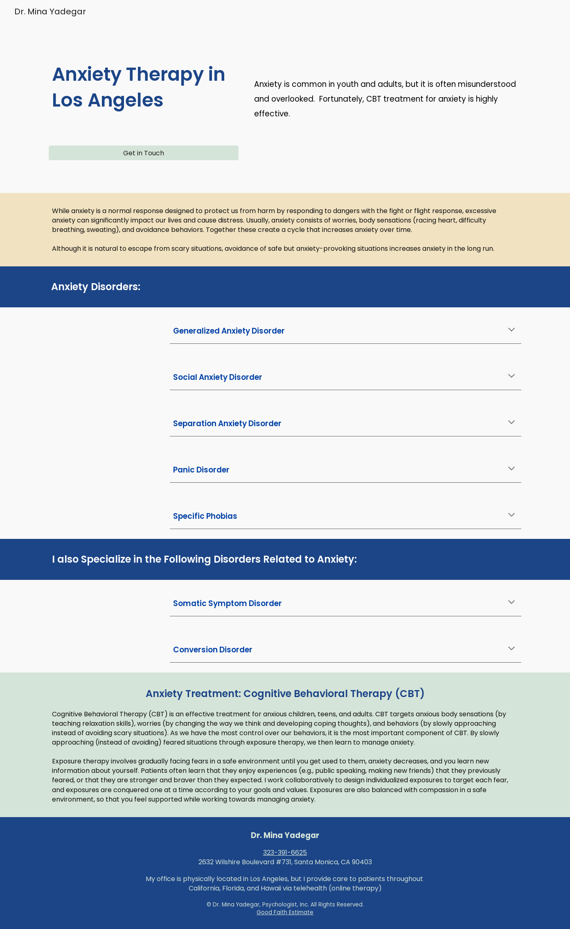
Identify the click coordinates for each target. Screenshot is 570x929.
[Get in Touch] (143, 153)
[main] (144, 91)
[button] (511, 330)
